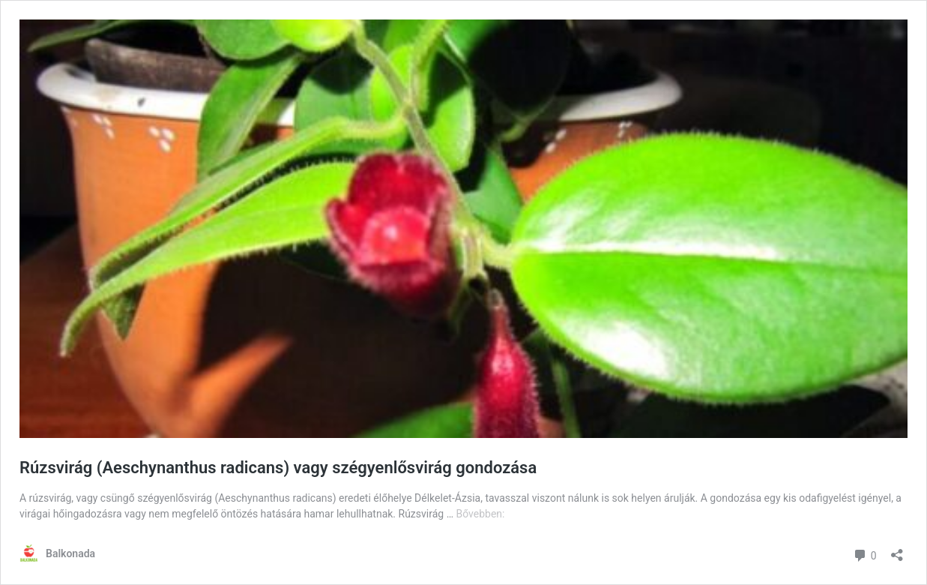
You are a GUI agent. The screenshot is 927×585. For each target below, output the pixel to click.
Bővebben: (480, 514)
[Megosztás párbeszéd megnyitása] (897, 550)
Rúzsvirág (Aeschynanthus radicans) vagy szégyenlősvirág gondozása (278, 467)
